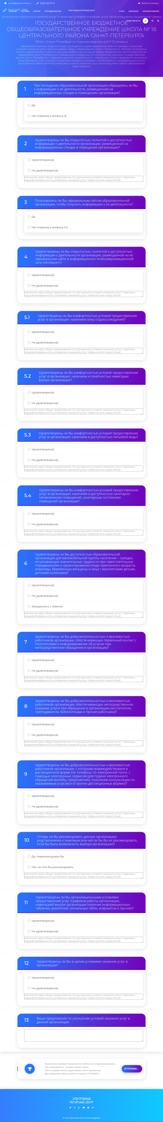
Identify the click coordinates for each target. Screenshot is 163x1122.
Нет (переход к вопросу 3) (49, 115)
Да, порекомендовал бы (48, 856)
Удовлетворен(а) (43, 159)
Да (33, 105)
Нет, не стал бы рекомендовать (52, 867)
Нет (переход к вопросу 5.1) (50, 227)
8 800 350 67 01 (134, 20)
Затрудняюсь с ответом (47, 606)
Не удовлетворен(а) (45, 170)
